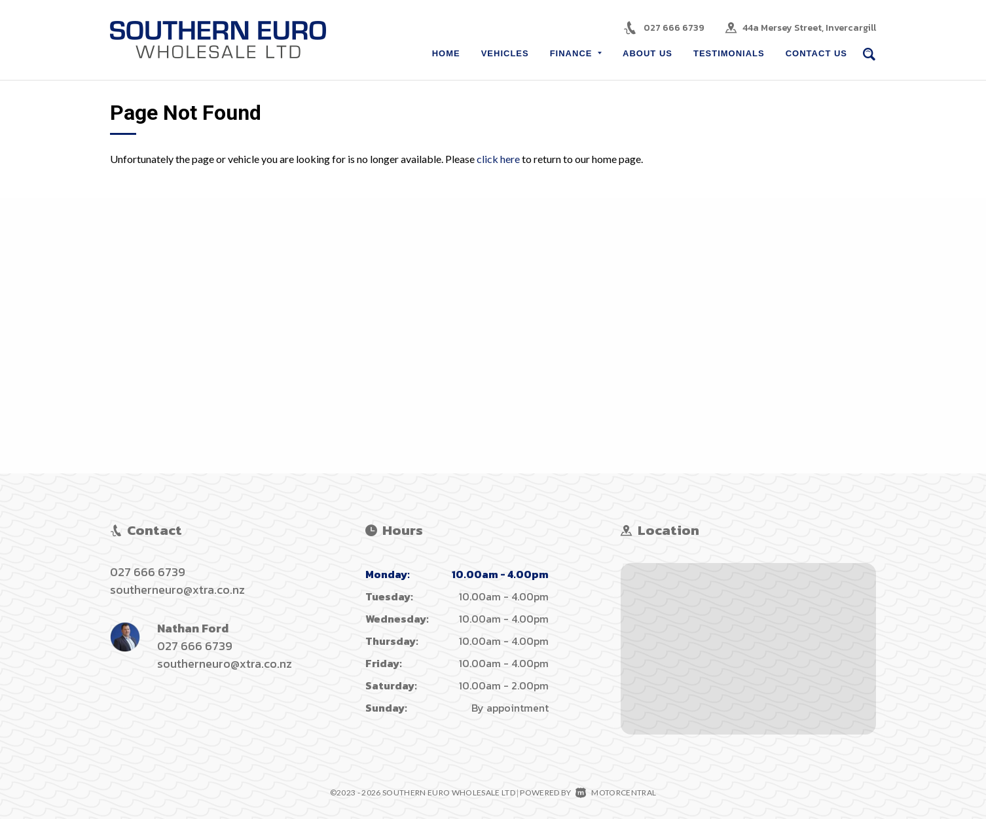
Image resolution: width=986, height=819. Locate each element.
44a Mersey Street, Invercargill (809, 28)
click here (498, 159)
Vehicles (505, 53)
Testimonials (729, 53)
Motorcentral (615, 792)
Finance (576, 53)
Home (446, 53)
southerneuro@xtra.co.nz (177, 589)
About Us (647, 53)
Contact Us (816, 53)
